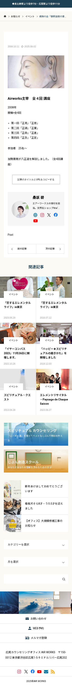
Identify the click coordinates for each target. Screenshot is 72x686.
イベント (13, 294)
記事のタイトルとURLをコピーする (35, 179)
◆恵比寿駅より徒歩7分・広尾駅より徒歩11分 (36, 3)
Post (10, 234)
